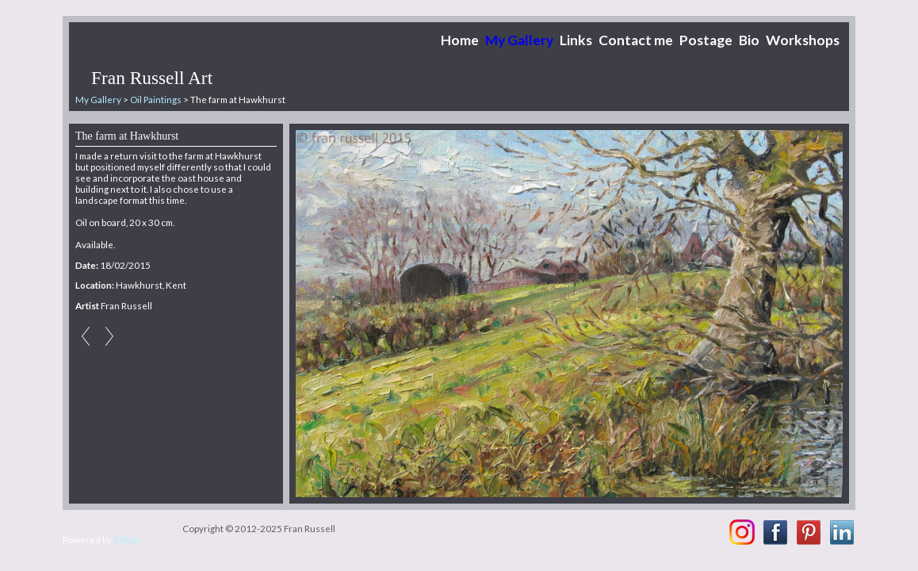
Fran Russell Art (151, 77)
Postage (705, 40)
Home (460, 40)
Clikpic (127, 539)
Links (576, 40)
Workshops (803, 40)
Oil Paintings (156, 99)
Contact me (636, 40)
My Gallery (519, 40)
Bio (749, 40)
